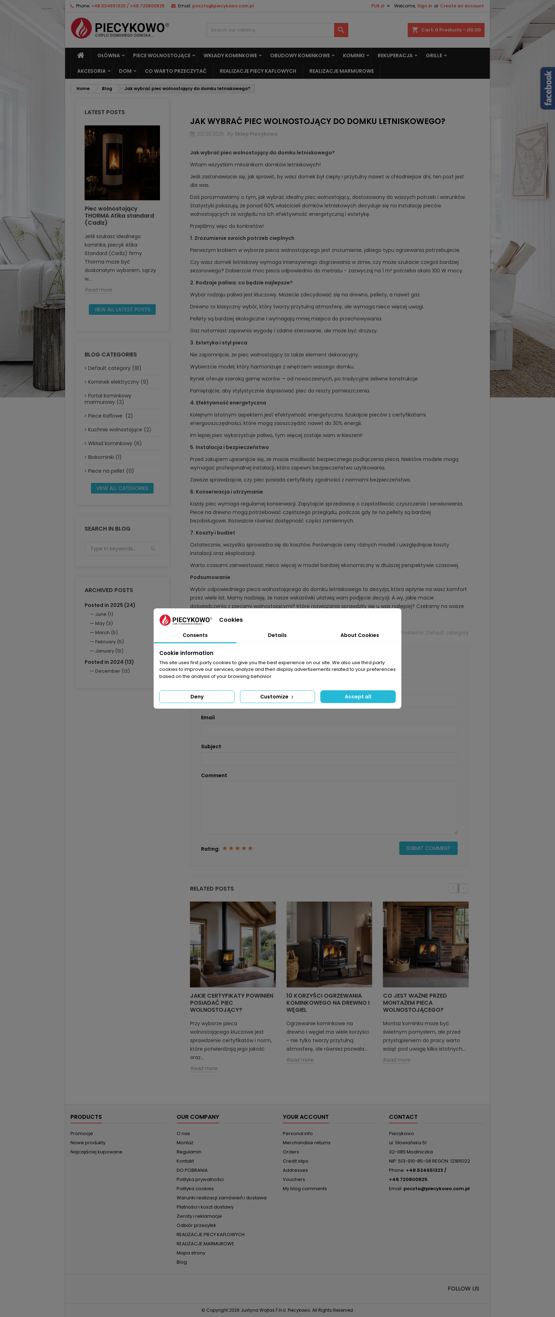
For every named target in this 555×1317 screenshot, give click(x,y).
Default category (447, 632)
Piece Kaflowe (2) (110, 415)
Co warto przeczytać (176, 71)
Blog (182, 1262)
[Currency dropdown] (381, 6)
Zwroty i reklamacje (199, 1216)
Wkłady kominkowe (230, 55)
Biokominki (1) (105, 457)
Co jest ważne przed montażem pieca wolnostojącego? (415, 1003)
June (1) (104, 614)
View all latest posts (122, 309)
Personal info (298, 1133)
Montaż (185, 1142)
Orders (291, 1151)
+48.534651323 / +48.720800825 (128, 6)
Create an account (462, 6)
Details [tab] (277, 635)
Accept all (358, 696)
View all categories (122, 488)
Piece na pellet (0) (111, 470)
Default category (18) (115, 368)
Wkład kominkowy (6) (115, 443)
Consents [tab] (195, 635)
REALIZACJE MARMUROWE (341, 71)
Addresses (295, 1170)
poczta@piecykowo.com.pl (223, 6)
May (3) (104, 623)
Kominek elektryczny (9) (118, 381)
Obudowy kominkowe (300, 55)
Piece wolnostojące (161, 55)
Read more (98, 290)
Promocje (81, 1133)
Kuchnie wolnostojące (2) (119, 429)
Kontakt (185, 1161)
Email (208, 717)
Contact (403, 1117)
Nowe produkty (87, 1142)
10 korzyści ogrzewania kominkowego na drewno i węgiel (328, 1003)
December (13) (112, 671)
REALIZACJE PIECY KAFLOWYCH (258, 71)
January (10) (109, 651)
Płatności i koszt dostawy (205, 1207)
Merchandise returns (307, 1142)
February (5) (109, 641)
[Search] (277, 30)
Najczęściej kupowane (96, 1151)
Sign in (424, 6)
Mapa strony (191, 1253)
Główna (108, 55)
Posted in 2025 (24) (110, 605)
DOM (125, 71)
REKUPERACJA (395, 55)
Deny (197, 696)
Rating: (210, 849)
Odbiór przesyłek (196, 1225)
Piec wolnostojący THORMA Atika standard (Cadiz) (119, 216)
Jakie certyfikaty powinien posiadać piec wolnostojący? (231, 1003)
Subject (211, 746)
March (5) (106, 632)
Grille (434, 55)
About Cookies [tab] (360, 635)
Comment (214, 775)
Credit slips (295, 1161)
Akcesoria (91, 71)
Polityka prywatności (200, 1179)
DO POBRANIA (192, 1170)
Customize (277, 696)
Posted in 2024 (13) (109, 662)
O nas (183, 1133)
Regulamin (189, 1151)
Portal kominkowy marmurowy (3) (108, 399)
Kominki (354, 55)
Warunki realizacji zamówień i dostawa (222, 1197)
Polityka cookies (195, 1188)
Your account (306, 1117)
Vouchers (294, 1179)
